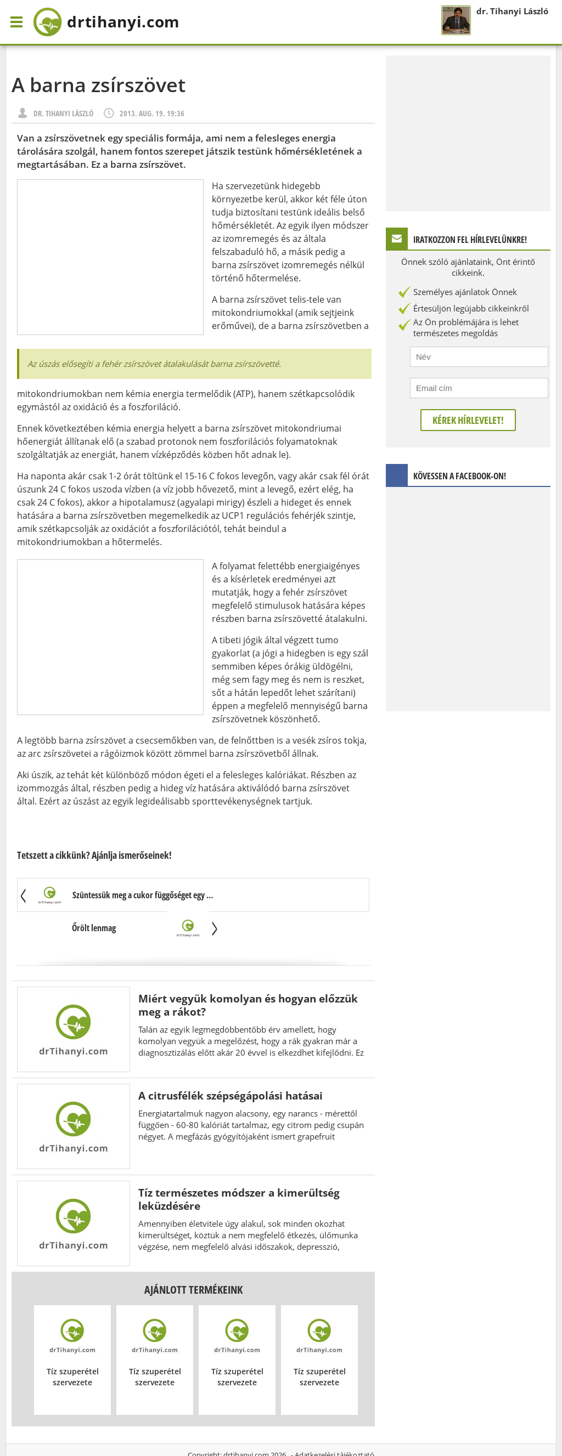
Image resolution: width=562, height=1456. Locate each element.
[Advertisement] (110, 257)
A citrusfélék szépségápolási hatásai (230, 1063)
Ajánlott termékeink (193, 1257)
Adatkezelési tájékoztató (334, 1422)
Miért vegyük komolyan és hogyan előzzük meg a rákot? (248, 972)
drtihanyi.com (246, 1422)
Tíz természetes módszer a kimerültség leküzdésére (239, 1166)
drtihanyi (117, 21)
